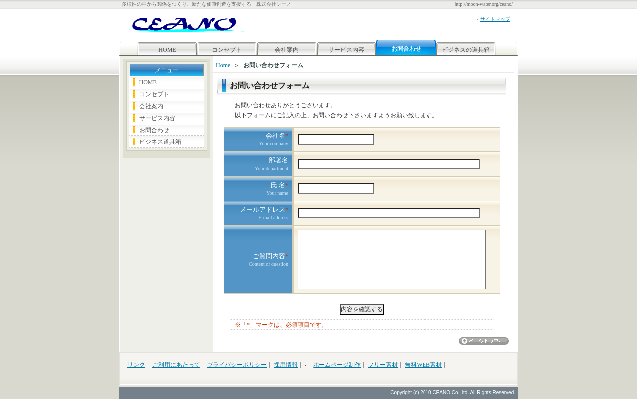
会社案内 (287, 49)
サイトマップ (495, 19)
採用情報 (286, 364)
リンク (136, 364)
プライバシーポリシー (237, 364)
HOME (167, 49)
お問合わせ (154, 130)
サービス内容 (346, 49)
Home (223, 65)
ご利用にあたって (176, 364)
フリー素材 (383, 364)
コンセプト (227, 49)
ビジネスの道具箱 (466, 49)
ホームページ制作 (337, 364)
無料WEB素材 (423, 364)
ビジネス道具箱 (160, 141)
